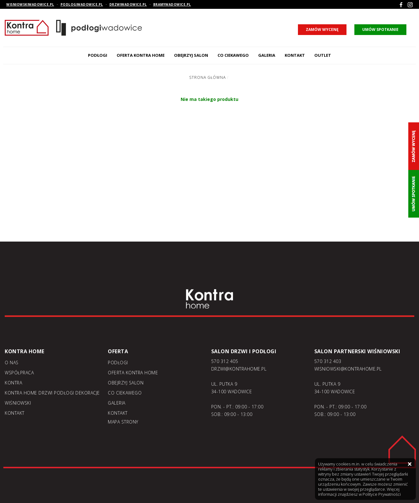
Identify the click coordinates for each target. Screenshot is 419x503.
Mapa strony (123, 422)
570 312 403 (327, 361)
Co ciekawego (233, 55)
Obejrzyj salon (191, 55)
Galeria (266, 55)
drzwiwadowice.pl (128, 4)
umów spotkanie (380, 29)
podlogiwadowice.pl (82, 4)
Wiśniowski (18, 403)
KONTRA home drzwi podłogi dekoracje (52, 393)
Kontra (13, 383)
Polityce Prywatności (382, 494)
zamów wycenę (322, 29)
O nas (12, 363)
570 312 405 (224, 361)
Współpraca (19, 373)
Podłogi (97, 55)
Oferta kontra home (141, 55)
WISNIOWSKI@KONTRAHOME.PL (348, 369)
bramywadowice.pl (172, 4)
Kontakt (295, 55)
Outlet (322, 55)
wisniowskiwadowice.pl (30, 4)
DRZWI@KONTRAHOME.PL (239, 369)
